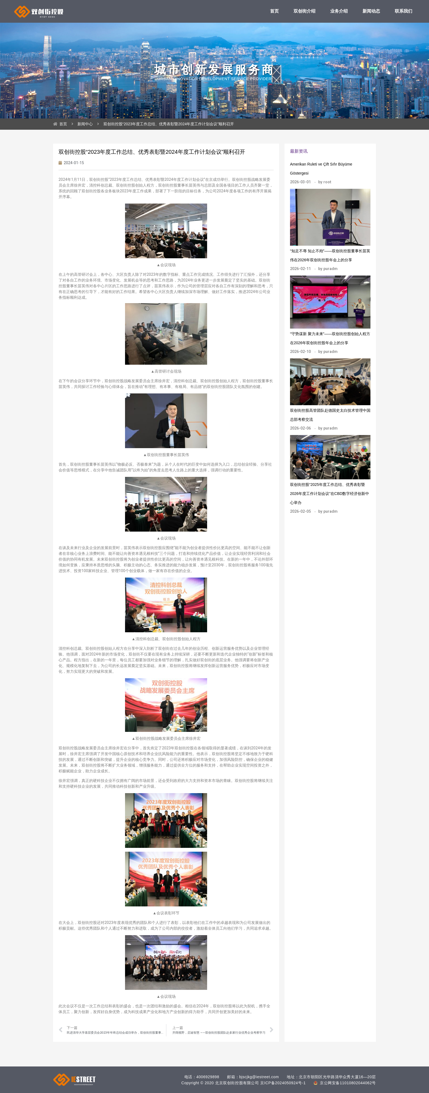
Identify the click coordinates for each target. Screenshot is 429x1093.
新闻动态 (371, 11)
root (327, 182)
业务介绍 (339, 11)
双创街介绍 (304, 11)
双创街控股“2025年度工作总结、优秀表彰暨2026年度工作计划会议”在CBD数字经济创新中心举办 (329, 493)
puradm (330, 268)
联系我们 (403, 11)
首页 (274, 11)
